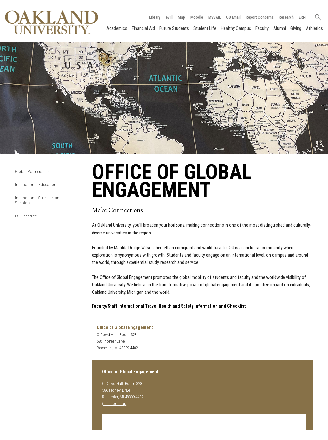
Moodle (196, 17)
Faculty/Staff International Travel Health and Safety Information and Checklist (169, 306)
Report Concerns (260, 17)
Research (286, 17)
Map (181, 17)
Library (154, 17)
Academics (116, 28)
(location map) (114, 403)
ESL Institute (26, 215)
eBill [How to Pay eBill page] (169, 17)
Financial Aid (143, 28)
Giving (295, 28)
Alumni (279, 28)
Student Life (204, 28)
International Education (35, 184)
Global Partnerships (32, 171)
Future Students (174, 28)
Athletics (314, 28)
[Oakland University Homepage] (51, 22)
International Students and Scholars (38, 200)
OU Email (233, 17)
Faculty (262, 28)
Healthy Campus (236, 28)
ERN (302, 17)
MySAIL (214, 17)
